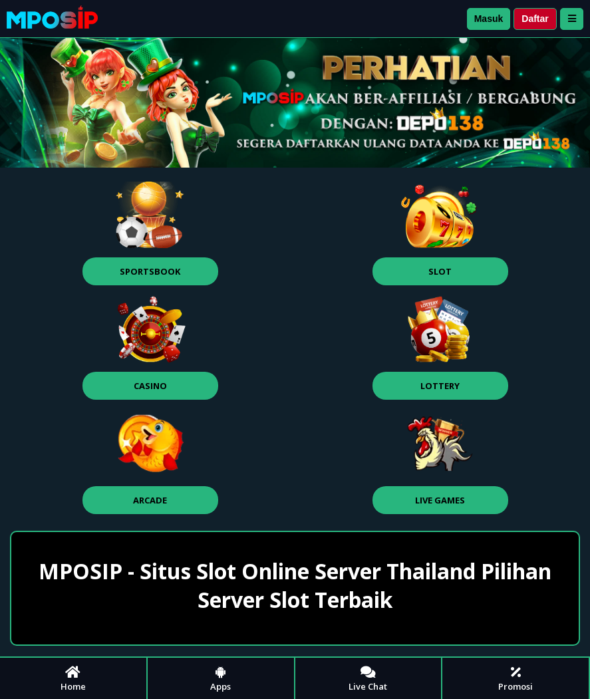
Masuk (489, 18)
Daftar (534, 18)
